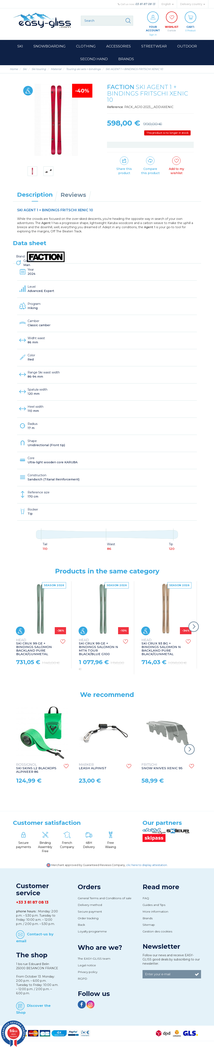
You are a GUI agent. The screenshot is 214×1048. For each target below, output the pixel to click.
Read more (161, 887)
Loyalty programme (92, 932)
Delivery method (90, 905)
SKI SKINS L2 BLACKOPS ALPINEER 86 (36, 769)
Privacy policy (87, 972)
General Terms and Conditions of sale (104, 898)
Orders (89, 887)
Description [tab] (35, 195)
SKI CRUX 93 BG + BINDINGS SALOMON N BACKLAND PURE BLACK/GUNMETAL (161, 648)
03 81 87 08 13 (145, 4)
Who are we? (100, 948)
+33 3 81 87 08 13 (32, 903)
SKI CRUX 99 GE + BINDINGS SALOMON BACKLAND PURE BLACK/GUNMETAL (34, 648)
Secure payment (90, 912)
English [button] (168, 4)
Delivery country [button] (192, 4)
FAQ (146, 898)
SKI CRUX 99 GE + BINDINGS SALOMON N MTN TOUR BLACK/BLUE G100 (98, 648)
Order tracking (88, 919)
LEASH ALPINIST (93, 767)
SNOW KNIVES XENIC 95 (161, 767)
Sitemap (149, 925)
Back (81, 925)
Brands (148, 919)
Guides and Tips (154, 905)
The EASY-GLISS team (94, 959)
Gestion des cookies (157, 932)
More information (155, 912)
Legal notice (87, 966)
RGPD (82, 979)
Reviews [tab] (73, 195)
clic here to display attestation (146, 865)
